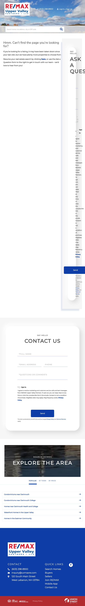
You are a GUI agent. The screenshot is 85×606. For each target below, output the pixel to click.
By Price (52, 481)
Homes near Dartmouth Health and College (21, 506)
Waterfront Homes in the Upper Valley (19, 512)
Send (42, 413)
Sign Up (69, 9)
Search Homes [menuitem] (53, 569)
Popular (32, 481)
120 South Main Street (23, 578)
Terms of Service (61, 419)
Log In (60, 9)
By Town (42, 481)
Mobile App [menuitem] (51, 584)
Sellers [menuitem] (48, 576)
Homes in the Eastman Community (18, 518)
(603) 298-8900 (18, 569)
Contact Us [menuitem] (51, 587)
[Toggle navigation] (78, 9)
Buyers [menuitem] (48, 573)
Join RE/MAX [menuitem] (52, 580)
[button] (61, 29)
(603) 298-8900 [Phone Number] (45, 9)
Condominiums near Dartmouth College (20, 500)
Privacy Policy (50, 419)
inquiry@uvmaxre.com (22, 573)
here (43, 59)
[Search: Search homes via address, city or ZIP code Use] (34, 29)
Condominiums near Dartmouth (16, 494)
